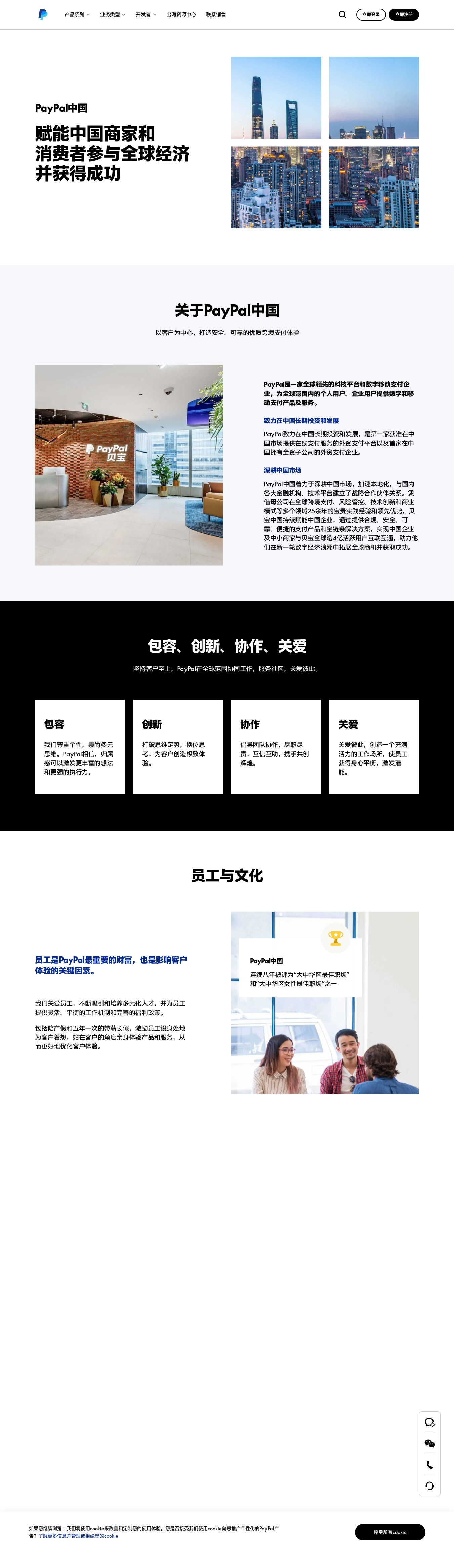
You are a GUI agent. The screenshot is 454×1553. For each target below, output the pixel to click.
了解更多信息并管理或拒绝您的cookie (78, 1536)
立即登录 (371, 14)
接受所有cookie (390, 1532)
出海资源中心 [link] (181, 14)
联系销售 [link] (216, 14)
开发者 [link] (146, 14)
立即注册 (404, 14)
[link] (43, 15)
